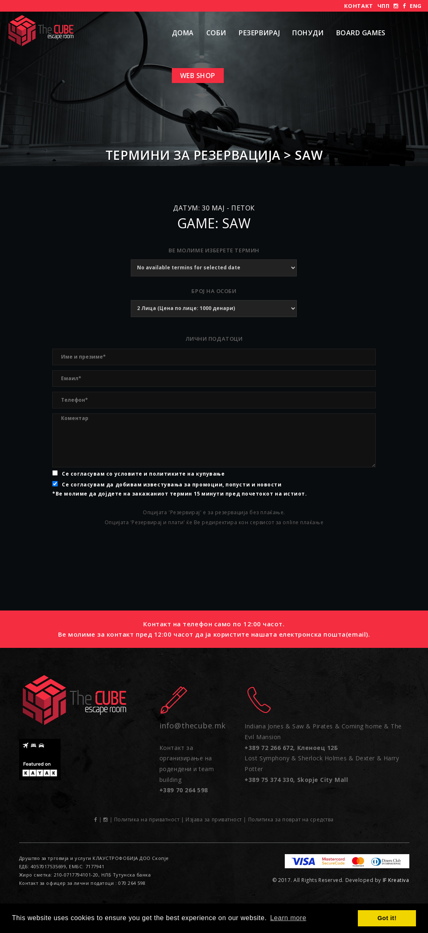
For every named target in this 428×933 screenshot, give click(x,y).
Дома (183, 32)
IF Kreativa (396, 880)
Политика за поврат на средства (291, 819)
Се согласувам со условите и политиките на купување (143, 473)
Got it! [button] (386, 918)
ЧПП (383, 6)
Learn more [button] (288, 917)
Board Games (361, 32)
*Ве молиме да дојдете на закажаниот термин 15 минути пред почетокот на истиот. (179, 493)
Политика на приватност (147, 819)
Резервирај (259, 32)
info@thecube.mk (192, 725)
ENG (416, 6)
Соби (216, 32)
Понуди (307, 32)
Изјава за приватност (214, 819)
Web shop (197, 75)
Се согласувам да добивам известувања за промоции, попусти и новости (171, 484)
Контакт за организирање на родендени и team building (186, 769)
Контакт (358, 6)
